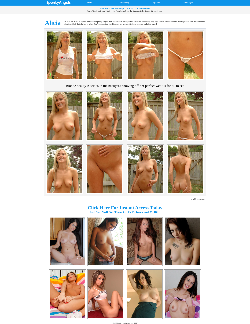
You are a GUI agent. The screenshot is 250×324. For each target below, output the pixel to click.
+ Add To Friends (198, 199)
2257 (136, 323)
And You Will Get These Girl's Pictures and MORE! (125, 212)
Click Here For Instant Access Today (125, 207)
